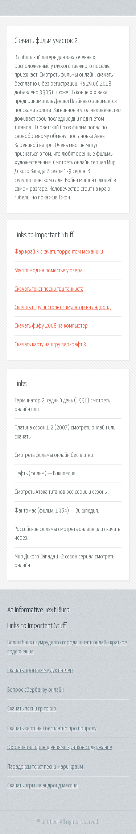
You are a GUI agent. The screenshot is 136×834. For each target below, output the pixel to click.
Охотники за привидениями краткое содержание (59, 747)
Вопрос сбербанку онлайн (35, 690)
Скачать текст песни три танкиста (49, 289)
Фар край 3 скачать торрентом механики (59, 252)
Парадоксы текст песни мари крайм (45, 767)
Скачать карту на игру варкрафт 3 (50, 344)
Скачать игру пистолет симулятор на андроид (63, 307)
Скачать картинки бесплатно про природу (51, 728)
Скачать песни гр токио (31, 709)
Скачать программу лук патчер (40, 670)
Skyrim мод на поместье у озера (49, 270)
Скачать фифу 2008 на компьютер (51, 326)
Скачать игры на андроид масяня (42, 785)
